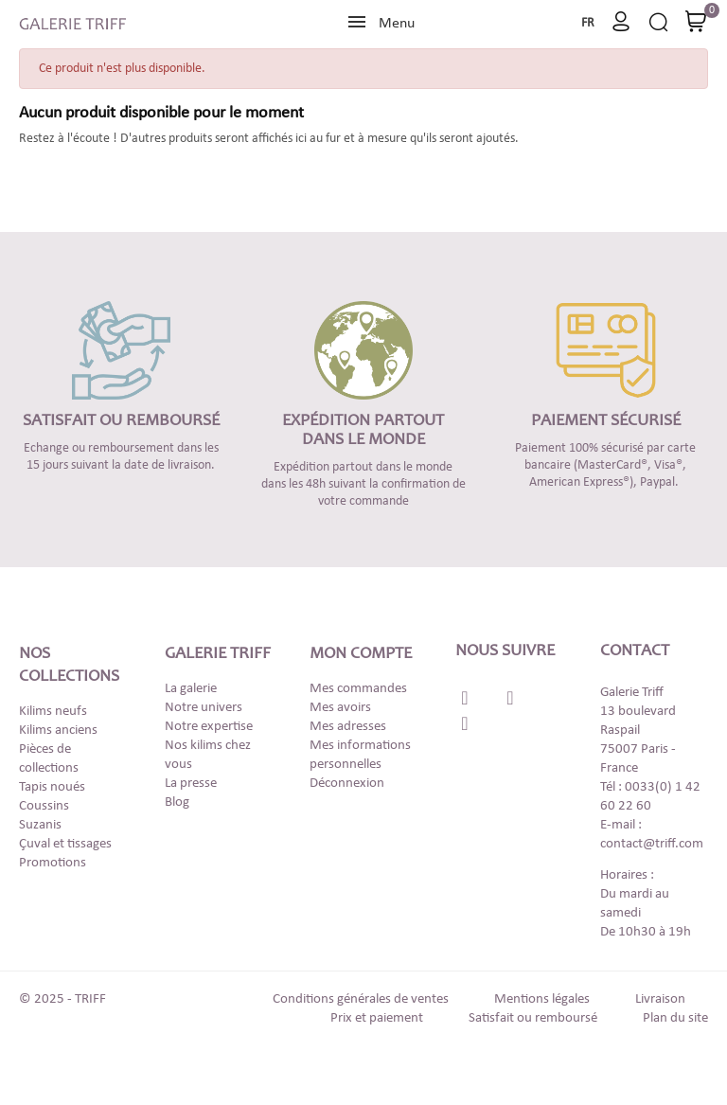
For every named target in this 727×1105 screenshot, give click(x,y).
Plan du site (675, 1018)
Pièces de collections (49, 758)
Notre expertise (209, 727)
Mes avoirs (340, 708)
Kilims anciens (58, 730)
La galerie (191, 689)
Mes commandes (358, 689)
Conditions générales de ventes (361, 999)
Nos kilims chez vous (208, 755)
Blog (177, 802)
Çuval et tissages (65, 844)
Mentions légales (542, 999)
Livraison (660, 999)
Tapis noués (52, 787)
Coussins (44, 806)
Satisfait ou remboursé (533, 1018)
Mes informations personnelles (360, 755)
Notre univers (203, 708)
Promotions (52, 863)
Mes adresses (348, 727)
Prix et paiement (376, 1018)
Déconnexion (347, 783)
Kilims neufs (53, 711)
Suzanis (40, 825)
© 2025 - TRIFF (62, 999)
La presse (191, 783)
